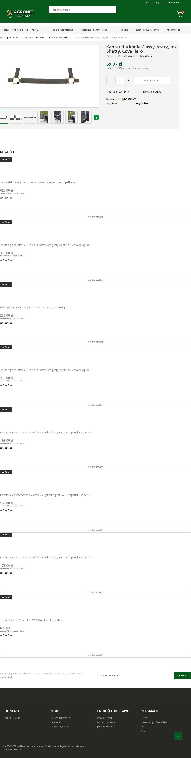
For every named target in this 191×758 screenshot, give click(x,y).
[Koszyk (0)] (182, 14)
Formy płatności (104, 717)
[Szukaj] (82, 9)
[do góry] (178, 736)
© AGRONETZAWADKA (14, 746)
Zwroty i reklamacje (60, 717)
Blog (143, 731)
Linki (143, 726)
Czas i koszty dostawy (106, 722)
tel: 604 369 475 (13, 717)
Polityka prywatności (60, 726)
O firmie (145, 717)
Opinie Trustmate (104, 726)
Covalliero (123, 91)
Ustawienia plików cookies (154, 722)
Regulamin (55, 722)
